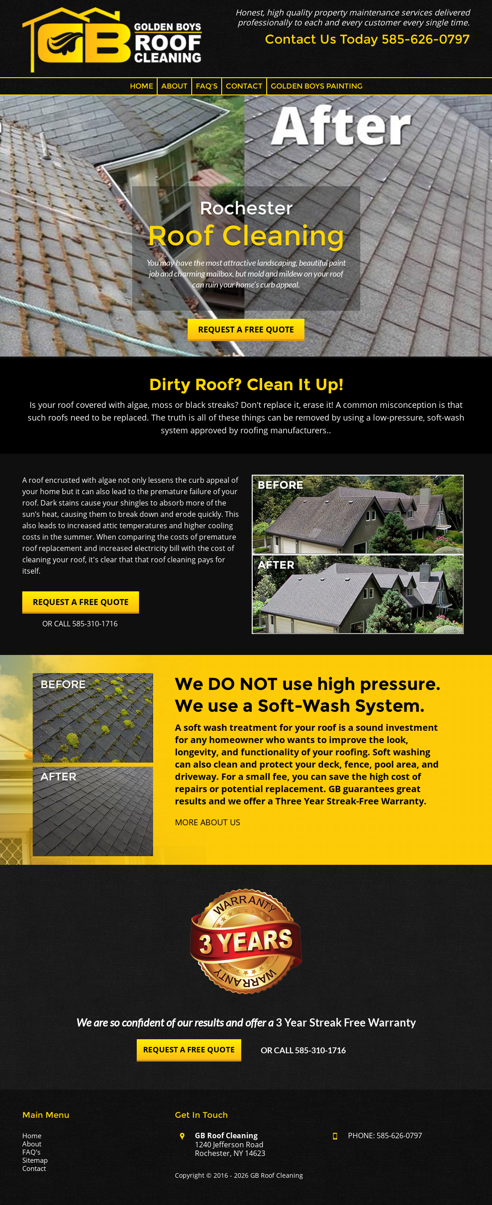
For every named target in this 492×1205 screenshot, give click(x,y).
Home (141, 86)
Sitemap (35, 1160)
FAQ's (207, 86)
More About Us (207, 822)
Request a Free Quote (246, 329)
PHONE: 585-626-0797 (385, 1136)
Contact (244, 86)
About (174, 86)
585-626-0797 (426, 39)
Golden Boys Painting (317, 86)
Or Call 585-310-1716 (80, 624)
